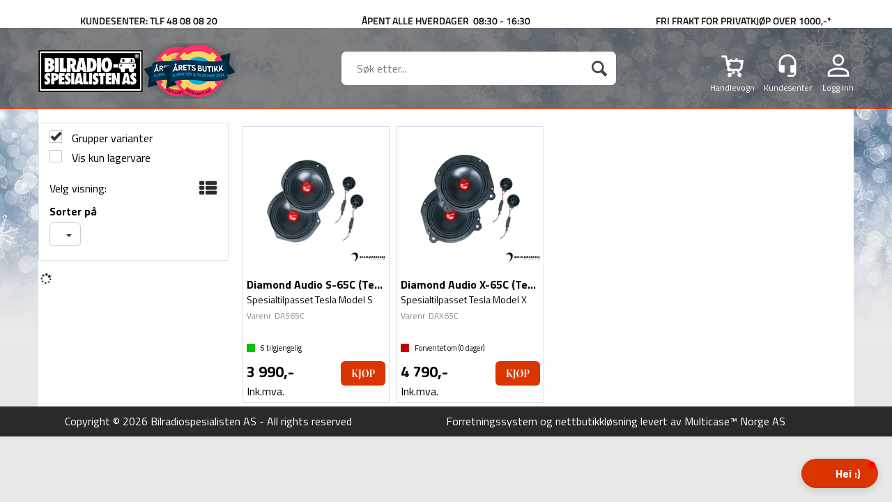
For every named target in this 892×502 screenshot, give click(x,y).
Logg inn (838, 87)
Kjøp (363, 373)
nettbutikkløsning (596, 421)
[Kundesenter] (787, 65)
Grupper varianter (111, 138)
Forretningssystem (491, 421)
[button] (839, 473)
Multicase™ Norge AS (734, 421)
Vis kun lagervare (110, 158)
